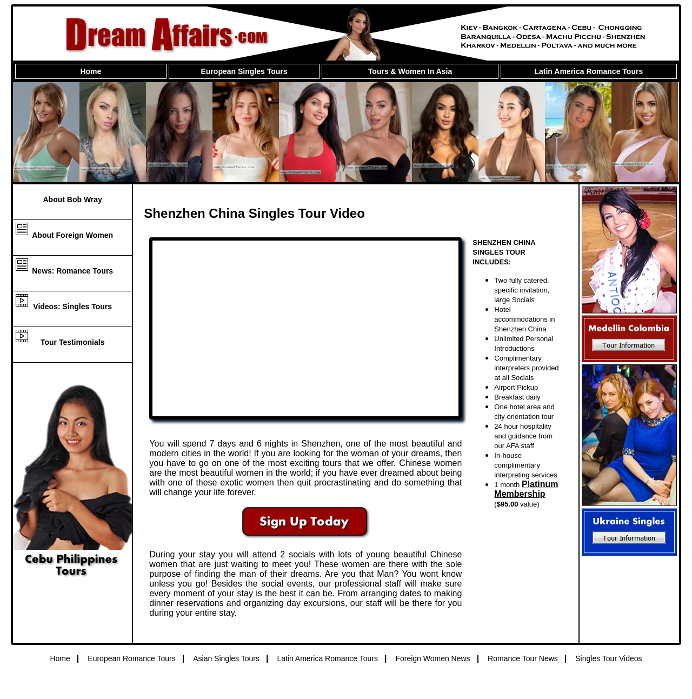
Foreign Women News (432, 658)
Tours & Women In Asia (410, 71)
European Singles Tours (244, 71)
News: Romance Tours (72, 271)
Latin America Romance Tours (588, 71)
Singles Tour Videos (608, 658)
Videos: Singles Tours (72, 306)
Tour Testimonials (73, 342)
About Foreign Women (72, 235)
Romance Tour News (523, 658)
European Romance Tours (131, 658)
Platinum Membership (526, 489)
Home (90, 71)
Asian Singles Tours (226, 658)
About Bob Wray (72, 199)
